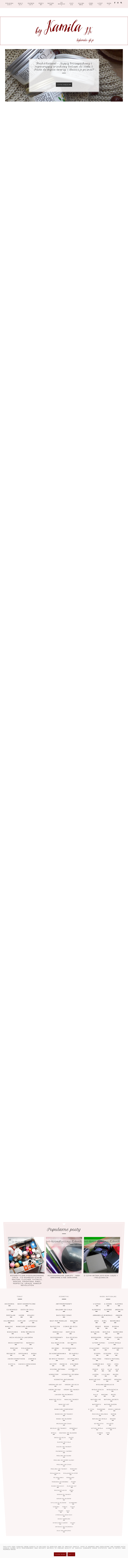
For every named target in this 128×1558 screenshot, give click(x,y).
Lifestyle (99, 4)
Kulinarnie (80, 4)
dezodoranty (55, 1407)
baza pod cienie (64, 1401)
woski (27, 1411)
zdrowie (26, 1412)
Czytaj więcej (64, 85)
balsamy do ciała (64, 1399)
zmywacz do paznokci (64, 1438)
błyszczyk (52, 1404)
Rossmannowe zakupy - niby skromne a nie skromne (64, 1261)
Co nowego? (60, 4)
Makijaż (20, 4)
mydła (53, 1426)
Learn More (60, 1554)
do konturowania (56, 1411)
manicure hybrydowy (64, 1422)
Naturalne (50, 4)
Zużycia (70, 4)
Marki (107, 4)
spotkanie (15, 1411)
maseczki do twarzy (64, 1423)
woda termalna (64, 1437)
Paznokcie (30, 4)
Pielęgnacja (9, 4)
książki (19, 1401)
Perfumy (41, 4)
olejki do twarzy (64, 1428)
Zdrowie (90, 4)
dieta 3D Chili (13, 1399)
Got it (71, 1554)
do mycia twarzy (55, 1412)
